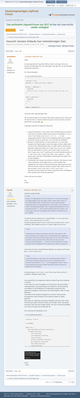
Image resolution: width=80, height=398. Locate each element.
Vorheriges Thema (54, 46)
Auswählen (32, 76)
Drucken (71, 51)
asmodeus (11, 57)
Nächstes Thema (68, 46)
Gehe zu (48, 382)
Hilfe (47, 394)
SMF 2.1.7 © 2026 (9, 394)
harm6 (9, 190)
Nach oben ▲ (72, 394)
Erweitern (38, 76)
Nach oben (9, 371)
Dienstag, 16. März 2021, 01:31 (32, 190)
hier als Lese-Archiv (63, 24)
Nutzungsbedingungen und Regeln (59, 394)
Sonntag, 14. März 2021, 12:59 (34, 56)
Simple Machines (18, 394)
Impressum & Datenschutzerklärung (40, 396)
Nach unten (9, 51)
